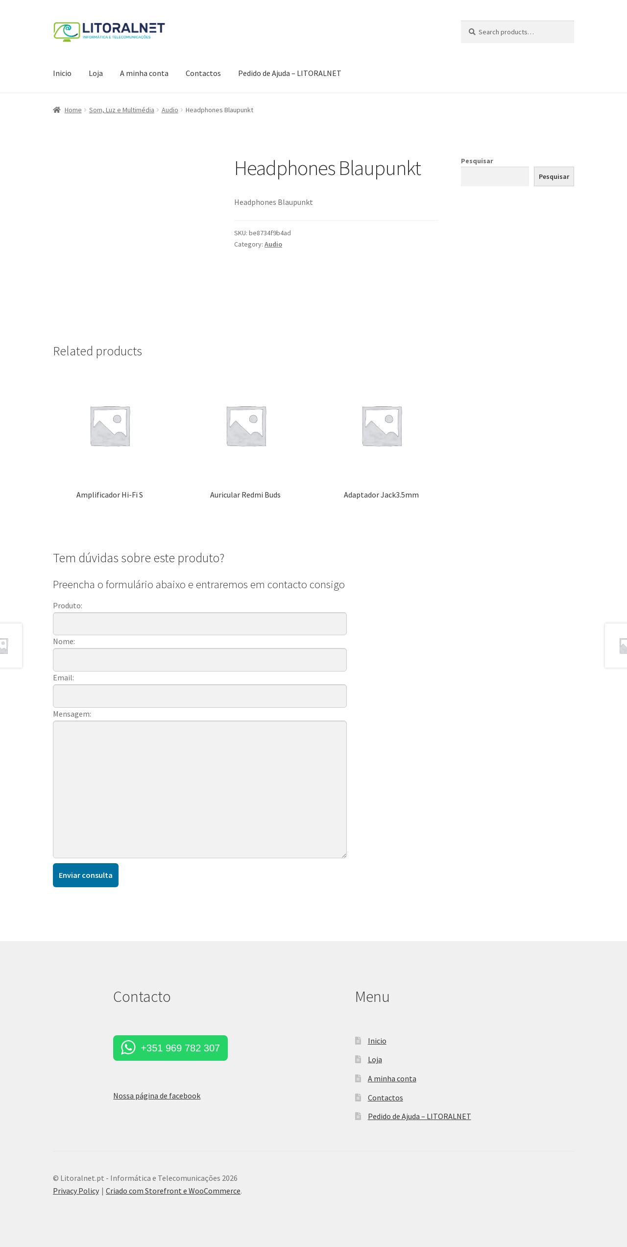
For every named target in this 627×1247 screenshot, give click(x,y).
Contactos (203, 73)
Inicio (62, 73)
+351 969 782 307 (180, 1048)
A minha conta (144, 73)
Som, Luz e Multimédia (121, 109)
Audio (170, 109)
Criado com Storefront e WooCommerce (173, 1191)
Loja (96, 73)
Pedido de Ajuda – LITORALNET (289, 73)
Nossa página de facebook (156, 1095)
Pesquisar (477, 160)
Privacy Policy (76, 1191)
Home (73, 109)
